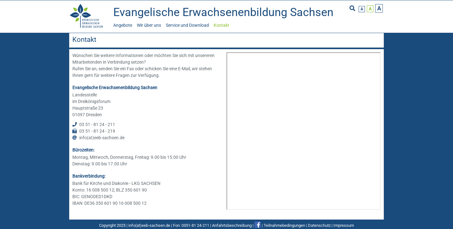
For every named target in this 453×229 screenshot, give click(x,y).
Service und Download (187, 25)
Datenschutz (319, 225)
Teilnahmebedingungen (284, 225)
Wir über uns (149, 25)
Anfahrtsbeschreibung (232, 225)
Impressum (343, 225)
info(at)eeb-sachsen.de (149, 225)
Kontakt (221, 25)
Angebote (122, 25)
